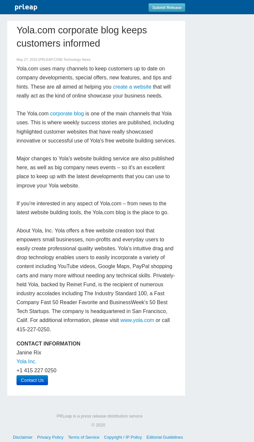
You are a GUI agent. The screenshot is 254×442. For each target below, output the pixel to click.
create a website (132, 87)
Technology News (77, 59)
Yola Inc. (27, 361)
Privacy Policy (50, 437)
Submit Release (167, 7)
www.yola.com (137, 320)
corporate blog (67, 113)
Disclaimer (23, 437)
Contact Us (32, 380)
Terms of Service (83, 437)
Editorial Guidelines (165, 437)
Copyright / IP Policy (123, 437)
